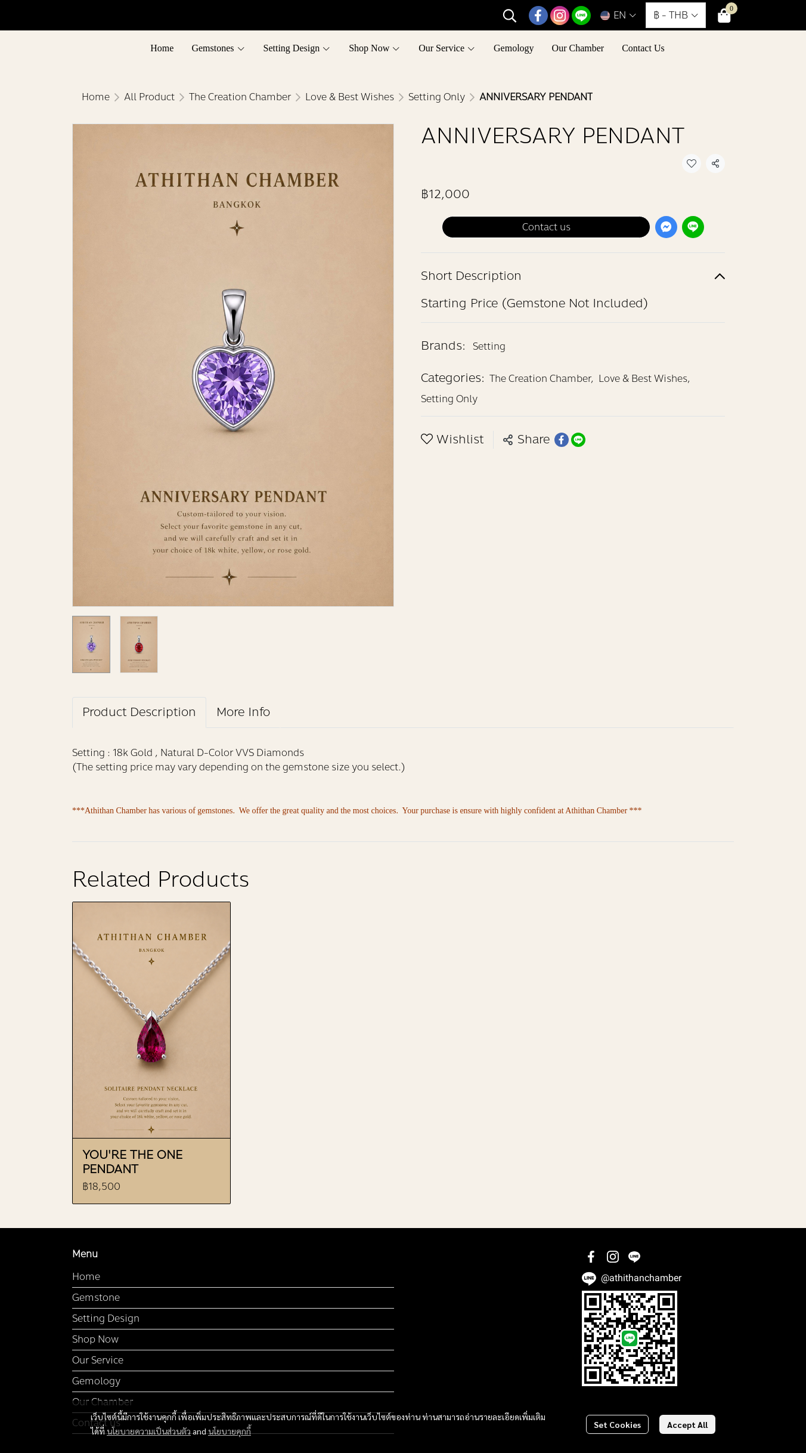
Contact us (546, 227)
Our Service (97, 1360)
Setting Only (436, 97)
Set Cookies (617, 1424)
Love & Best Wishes (349, 97)
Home (96, 97)
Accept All (687, 1424)
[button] (510, 15)
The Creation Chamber (240, 97)
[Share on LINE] (578, 440)
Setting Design (106, 1318)
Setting (489, 346)
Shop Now (95, 1339)
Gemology (96, 1381)
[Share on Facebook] (561, 440)
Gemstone (96, 1297)
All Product (149, 97)
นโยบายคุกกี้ (229, 1431)
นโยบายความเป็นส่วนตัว (149, 1431)
